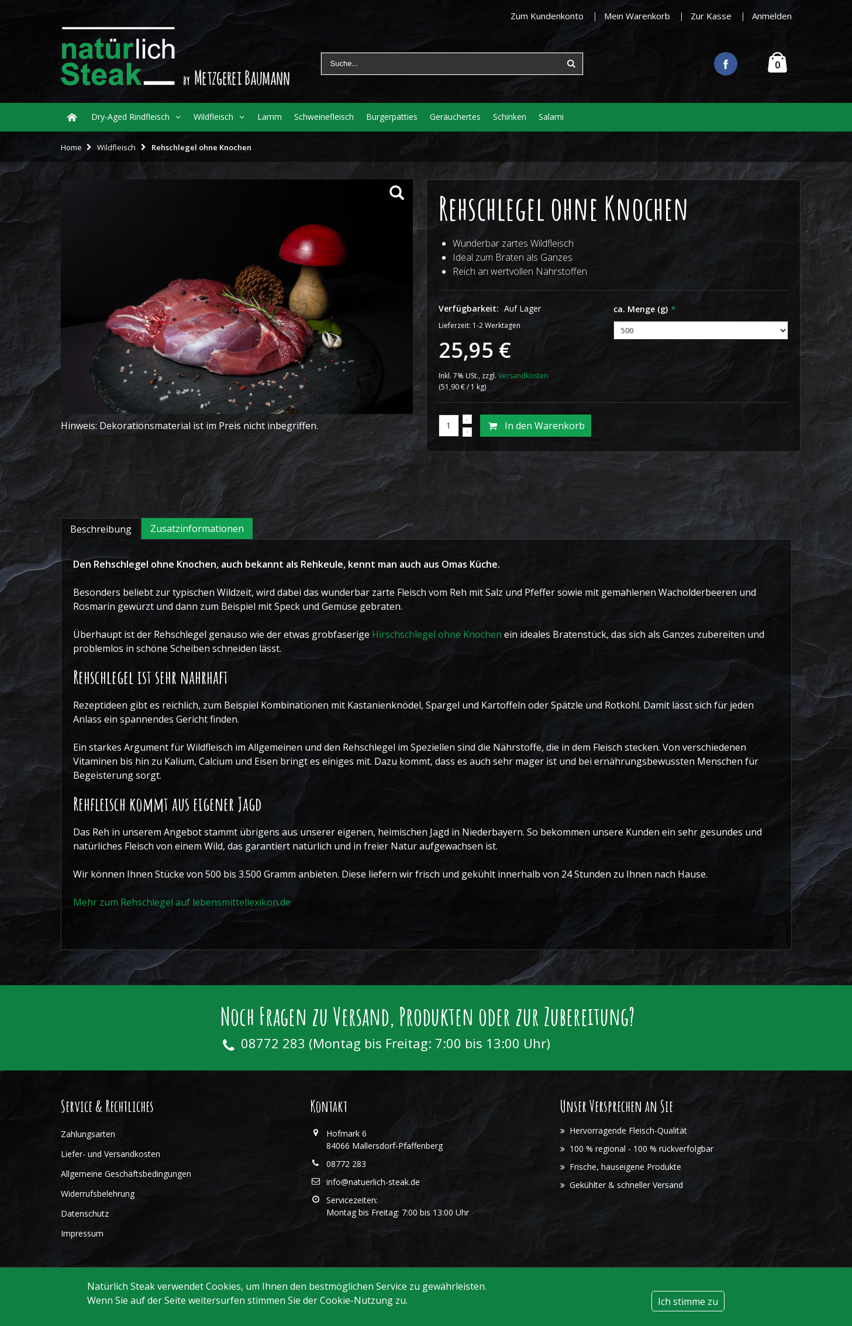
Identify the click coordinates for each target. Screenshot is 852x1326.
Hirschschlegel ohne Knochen (437, 634)
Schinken (509, 116)
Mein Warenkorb (637, 16)
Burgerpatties (392, 116)
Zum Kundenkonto (547, 16)
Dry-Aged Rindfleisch (130, 116)
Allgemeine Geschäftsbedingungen (126, 1173)
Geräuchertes (455, 116)
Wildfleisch (213, 116)
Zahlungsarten (88, 1133)
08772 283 (273, 1043)
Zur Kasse (711, 16)
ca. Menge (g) (644, 309)
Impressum (82, 1233)
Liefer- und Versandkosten (110, 1153)
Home (71, 147)
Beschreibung (101, 529)
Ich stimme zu (688, 1301)
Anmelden (772, 16)
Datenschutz (85, 1213)
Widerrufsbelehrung (97, 1193)
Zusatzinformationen (197, 528)
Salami (551, 116)
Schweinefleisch (324, 116)
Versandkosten (523, 376)
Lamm (269, 116)
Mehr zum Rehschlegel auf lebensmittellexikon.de (182, 902)
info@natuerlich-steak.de (373, 1181)
